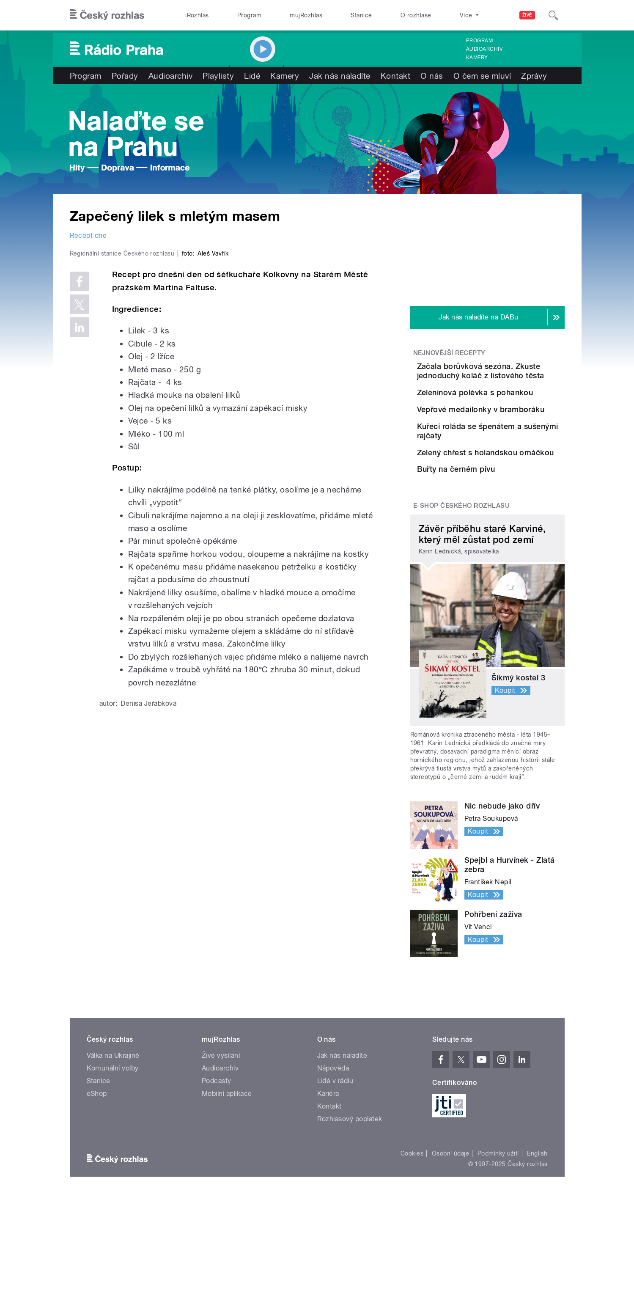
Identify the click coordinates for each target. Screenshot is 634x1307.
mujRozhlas (306, 15)
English (537, 1263)
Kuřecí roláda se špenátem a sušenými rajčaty (513, 486)
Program (249, 15)
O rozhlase (416, 15)
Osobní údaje (450, 1263)
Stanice (361, 15)
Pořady (125, 75)
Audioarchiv (484, 49)
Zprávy (534, 75)
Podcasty (216, 1191)
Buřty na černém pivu (503, 557)
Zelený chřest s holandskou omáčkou (507, 524)
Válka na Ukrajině (113, 1166)
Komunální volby (113, 1179)
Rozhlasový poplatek (349, 1229)
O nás (431, 75)
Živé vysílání (221, 1166)
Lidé (252, 75)
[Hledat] (553, 15)
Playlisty (218, 75)
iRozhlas (197, 15)
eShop (97, 1204)
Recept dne (88, 235)
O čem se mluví (482, 75)
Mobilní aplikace (227, 1204)
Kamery (477, 58)
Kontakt (395, 75)
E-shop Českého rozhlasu (461, 616)
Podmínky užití (498, 1263)
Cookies (412, 1263)
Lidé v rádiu (335, 1191)
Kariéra (328, 1204)
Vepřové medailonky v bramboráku (501, 447)
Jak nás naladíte (340, 75)
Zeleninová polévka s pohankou (499, 409)
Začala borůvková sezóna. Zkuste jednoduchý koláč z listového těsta (512, 375)
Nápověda (333, 1179)
